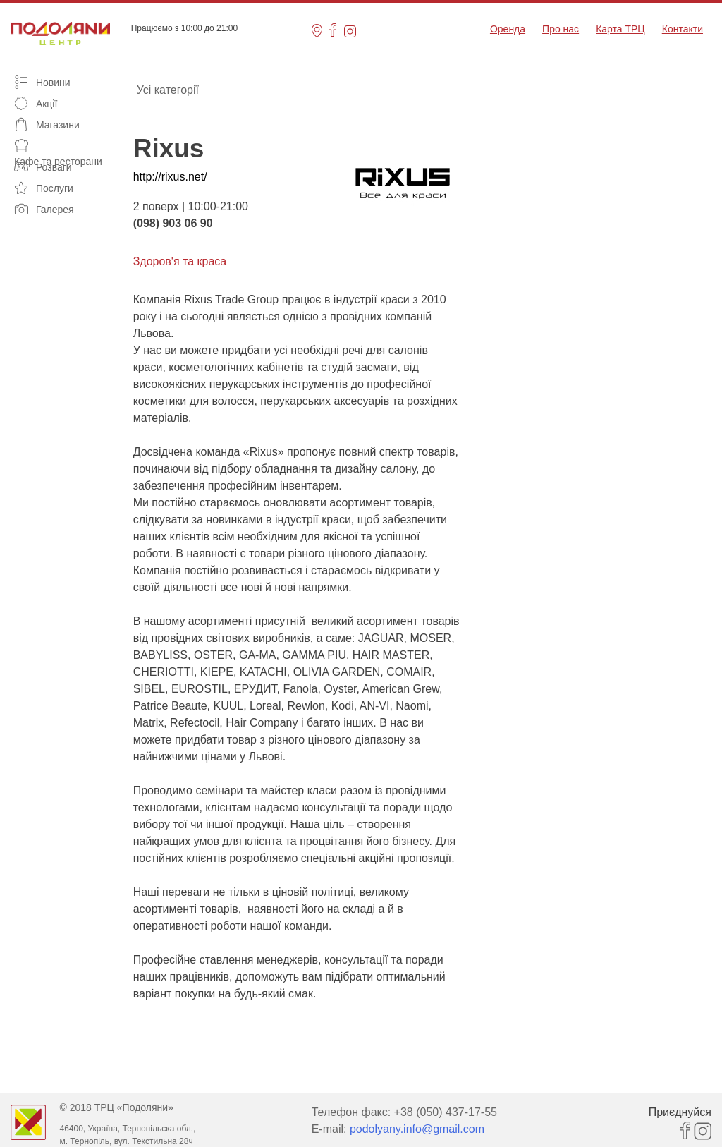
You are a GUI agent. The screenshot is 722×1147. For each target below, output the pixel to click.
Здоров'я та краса (180, 261)
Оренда (507, 29)
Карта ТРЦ (620, 29)
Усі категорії (168, 89)
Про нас (560, 29)
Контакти (682, 29)
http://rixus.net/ (170, 177)
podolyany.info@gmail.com (417, 1129)
